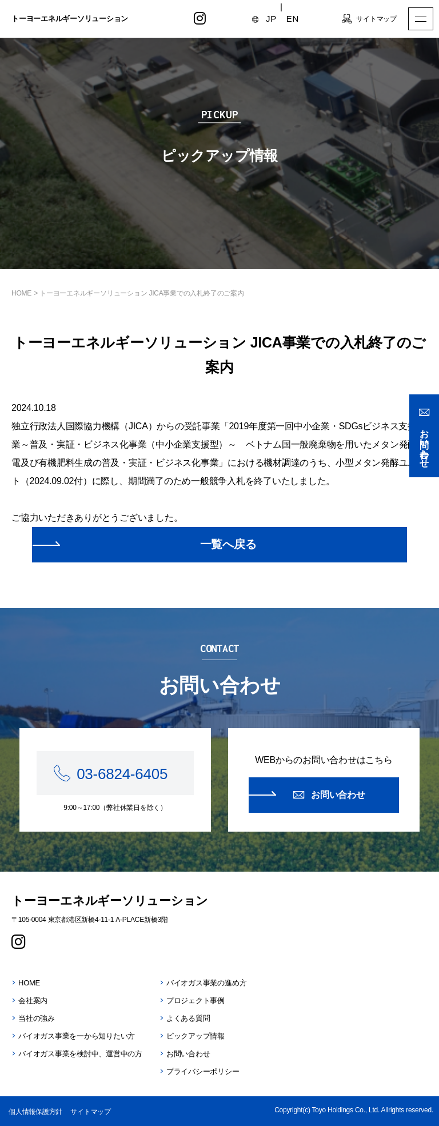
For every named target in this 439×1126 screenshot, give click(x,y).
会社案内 (32, 1000)
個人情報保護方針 (35, 1112)
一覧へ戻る (228, 544)
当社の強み (36, 1018)
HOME (21, 293)
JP (271, 18)
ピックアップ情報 (195, 1036)
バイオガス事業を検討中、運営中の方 (80, 1053)
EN (292, 18)
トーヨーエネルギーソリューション (69, 18)
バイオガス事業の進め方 (206, 983)
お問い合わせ (424, 443)
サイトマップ (376, 19)
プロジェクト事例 (195, 1000)
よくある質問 (188, 1018)
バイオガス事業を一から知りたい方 (76, 1036)
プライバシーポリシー (203, 1071)
